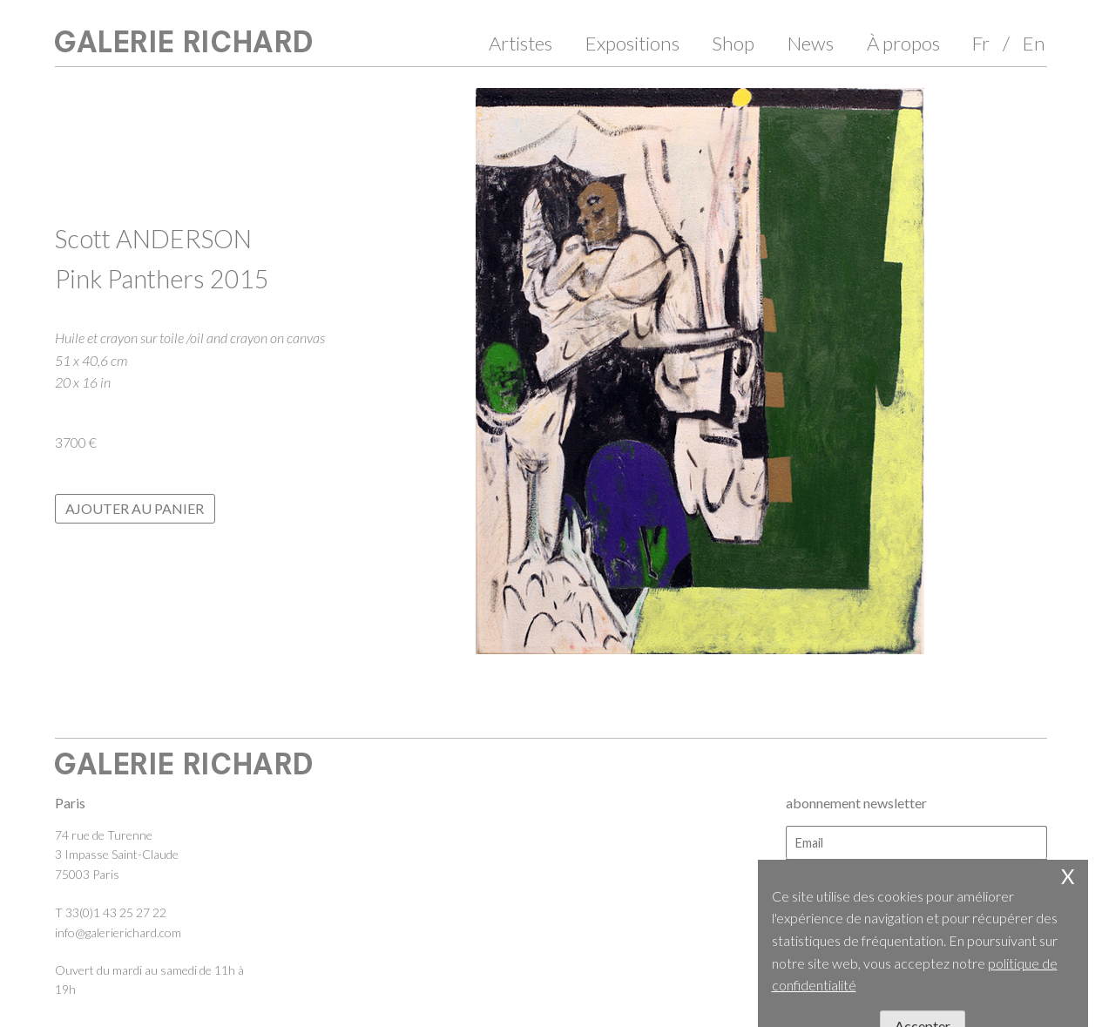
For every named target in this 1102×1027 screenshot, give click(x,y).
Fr (981, 43)
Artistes (520, 43)
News (811, 43)
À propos (903, 43)
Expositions (632, 43)
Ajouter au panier (134, 508)
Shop (733, 43)
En (1034, 43)
